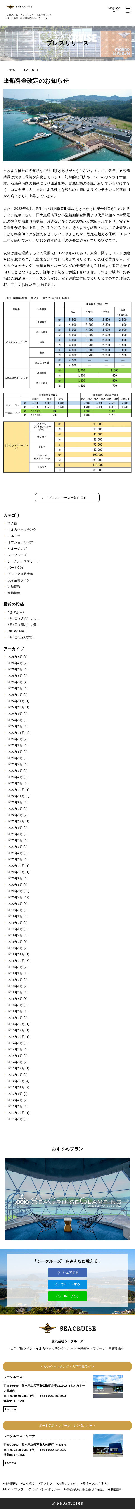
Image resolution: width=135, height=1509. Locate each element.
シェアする (70, 1272)
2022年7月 (15, 808)
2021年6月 (15, 834)
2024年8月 (15, 720)
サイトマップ (14, 1489)
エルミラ (14, 535)
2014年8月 (15, 1043)
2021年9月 (15, 827)
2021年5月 (15, 840)
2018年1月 (15, 1017)
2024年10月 (16, 707)
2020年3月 (15, 903)
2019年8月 (15, 916)
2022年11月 (16, 796)
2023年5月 (15, 758)
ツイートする (70, 1284)
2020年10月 (16, 872)
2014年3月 (15, 1062)
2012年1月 (15, 1106)
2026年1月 (15, 669)
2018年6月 (15, 986)
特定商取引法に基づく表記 (85, 1489)
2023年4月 (15, 764)
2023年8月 (15, 745)
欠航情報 (14, 586)
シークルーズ (17, 554)
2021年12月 (16, 821)
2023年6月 (15, 751)
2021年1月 (15, 859)
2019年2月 (15, 941)
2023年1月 (15, 783)
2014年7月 (15, 1049)
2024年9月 (15, 713)
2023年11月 (16, 732)
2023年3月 (15, 770)
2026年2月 (15, 663)
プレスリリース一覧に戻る (67, 497)
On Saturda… (17, 631)
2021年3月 (15, 846)
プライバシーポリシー (44, 1489)
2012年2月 (15, 1100)
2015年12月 (16, 1030)
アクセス (46, 1483)
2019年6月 (15, 929)
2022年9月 (15, 802)
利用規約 (115, 1489)
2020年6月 (15, 884)
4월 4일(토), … (18, 612)
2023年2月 (15, 777)
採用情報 (11, 1483)
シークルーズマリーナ (23, 561)
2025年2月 (15, 688)
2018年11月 (16, 954)
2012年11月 (16, 1087)
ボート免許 (16, 567)
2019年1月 (15, 948)
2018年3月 (15, 1005)
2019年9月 (15, 910)
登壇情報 (14, 592)
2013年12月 (16, 1068)
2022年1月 (15, 815)
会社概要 (28, 1483)
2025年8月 (15, 675)
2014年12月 (16, 1036)
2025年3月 (15, 682)
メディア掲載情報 (20, 573)
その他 (12, 523)
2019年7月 (15, 922)
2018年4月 (15, 998)
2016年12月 (16, 1024)
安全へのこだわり (95, 1483)
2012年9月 (15, 1093)
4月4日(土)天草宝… (22, 637)
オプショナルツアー (22, 542)
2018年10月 (16, 960)
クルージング (17, 548)
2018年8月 (15, 973)
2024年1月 (15, 726)
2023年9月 (15, 739)
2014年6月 (15, 1055)
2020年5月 (15, 891)
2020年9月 (15, 878)
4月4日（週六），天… (24, 618)
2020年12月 (16, 865)
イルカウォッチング (22, 529)
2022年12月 (16, 789)
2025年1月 (15, 694)
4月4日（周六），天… (24, 624)
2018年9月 (15, 967)
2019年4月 (15, 935)
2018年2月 (15, 1011)
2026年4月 (15, 656)
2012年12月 (16, 1081)
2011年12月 (16, 1112)
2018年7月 (15, 979)
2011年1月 (15, 1119)
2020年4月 (15, 897)
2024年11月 (16, 701)
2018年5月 (15, 992)
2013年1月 (15, 1074)
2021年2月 (15, 853)
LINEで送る (70, 1296)
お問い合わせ (67, 1483)
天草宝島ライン (19, 580)
